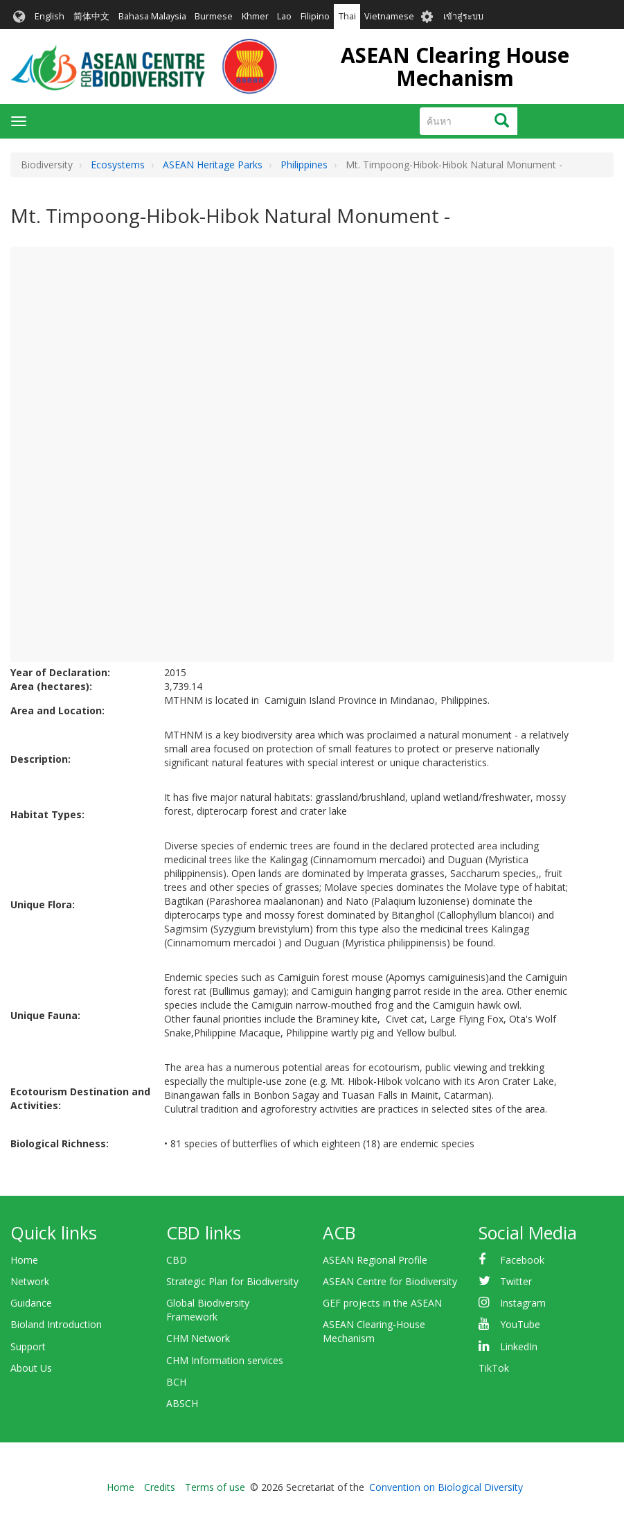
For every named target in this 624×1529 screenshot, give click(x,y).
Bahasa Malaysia (152, 16)
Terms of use (215, 1487)
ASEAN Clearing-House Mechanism (374, 1331)
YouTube (520, 1324)
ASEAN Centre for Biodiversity (390, 1281)
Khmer (255, 16)
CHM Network (198, 1338)
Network (29, 1281)
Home (24, 1259)
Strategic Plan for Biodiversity (232, 1281)
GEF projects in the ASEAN (382, 1302)
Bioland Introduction (56, 1324)
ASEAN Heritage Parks (212, 164)
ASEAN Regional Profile (375, 1259)
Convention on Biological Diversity (446, 1487)
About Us (31, 1368)
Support (28, 1346)
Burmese (214, 16)
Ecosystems (118, 164)
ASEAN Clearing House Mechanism (455, 66)
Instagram (523, 1302)
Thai (347, 16)
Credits (159, 1487)
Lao (284, 16)
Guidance (31, 1302)
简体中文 (91, 16)
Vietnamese (389, 16)
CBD (176, 1259)
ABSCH (182, 1403)
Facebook (522, 1259)
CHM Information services (224, 1360)
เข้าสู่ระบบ (463, 16)
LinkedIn (518, 1346)
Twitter (516, 1281)
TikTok (494, 1368)
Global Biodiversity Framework (207, 1309)
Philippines (304, 164)
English (49, 16)
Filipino (315, 16)
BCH (176, 1381)
